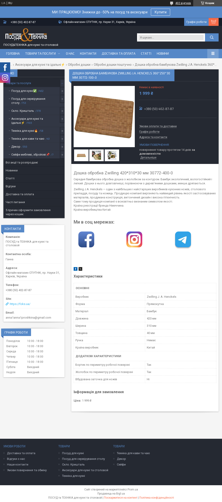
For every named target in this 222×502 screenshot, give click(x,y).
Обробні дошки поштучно (113, 64)
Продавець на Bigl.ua (111, 493)
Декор (15, 146)
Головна (13, 53)
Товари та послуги (40, 53)
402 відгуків (183, 3)
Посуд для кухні (73, 453)
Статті (146, 53)
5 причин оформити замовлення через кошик (28, 212)
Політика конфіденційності (156, 497)
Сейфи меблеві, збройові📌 (30, 154)
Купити (160, 12)
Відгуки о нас (16, 459)
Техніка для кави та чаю (27, 138)
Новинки (12, 170)
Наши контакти (17, 464)
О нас (70, 53)
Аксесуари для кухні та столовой (85, 470)
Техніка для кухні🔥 (24, 130)
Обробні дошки (79, 64)
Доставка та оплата (118, 53)
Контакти (88, 53)
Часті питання (15, 202)
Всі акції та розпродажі (22, 162)
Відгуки (11, 186)
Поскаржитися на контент (120, 497)
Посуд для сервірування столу (28, 101)
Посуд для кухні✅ (24, 91)
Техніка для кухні (73, 476)
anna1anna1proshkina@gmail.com (28, 317)
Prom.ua (133, 489)
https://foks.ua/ (20, 304)
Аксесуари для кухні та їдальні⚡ (40, 64)
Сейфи (121, 464)
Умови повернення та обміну (27, 470)
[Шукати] (212, 37)
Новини (163, 53)
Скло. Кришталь (22, 110)
